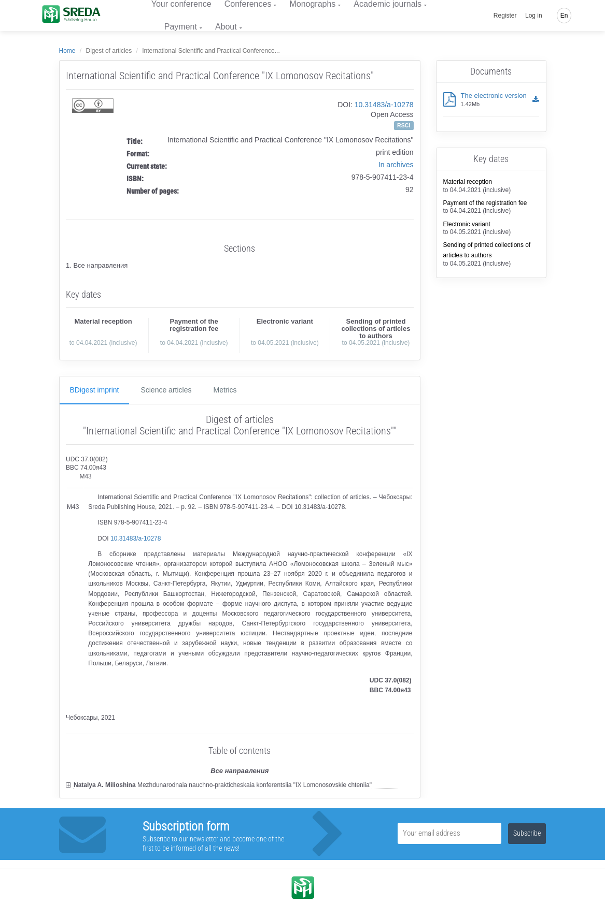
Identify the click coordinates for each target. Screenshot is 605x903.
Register (505, 15)
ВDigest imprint (94, 390)
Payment (180, 26)
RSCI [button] (403, 125)
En (564, 15)
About (226, 26)
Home (67, 50)
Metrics (224, 390)
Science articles (165, 390)
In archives (396, 165)
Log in (533, 15)
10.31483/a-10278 (384, 104)
